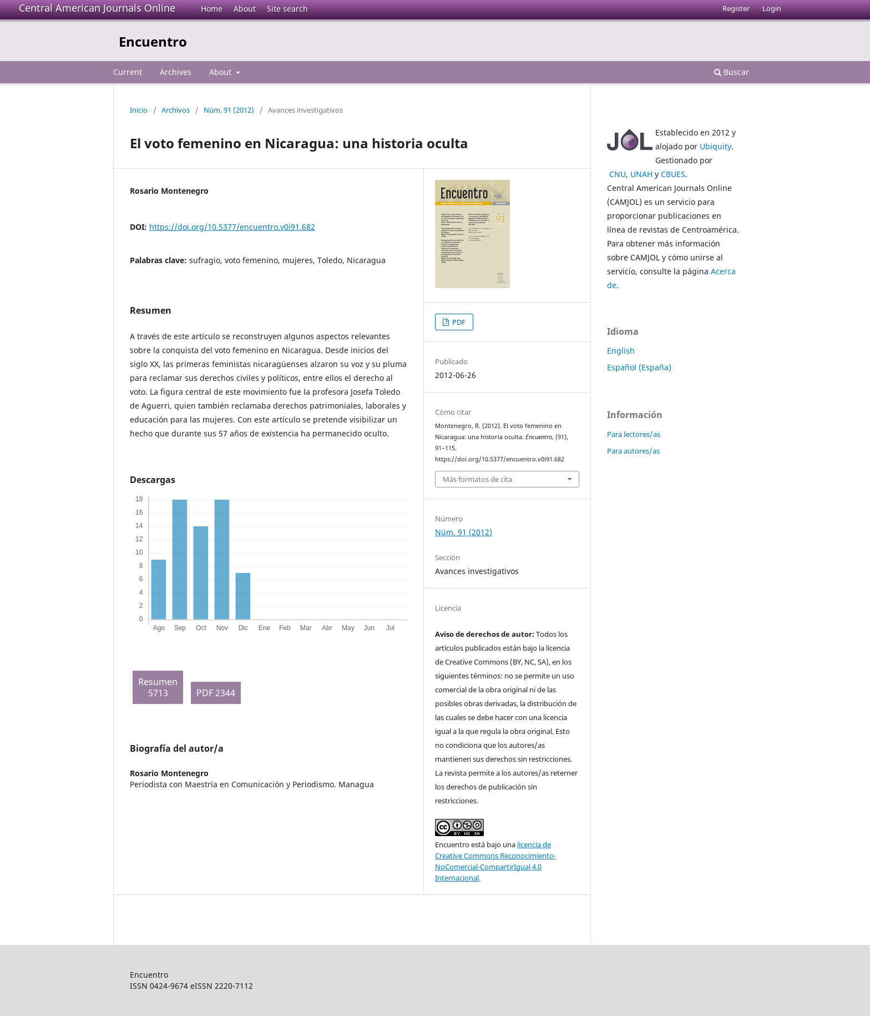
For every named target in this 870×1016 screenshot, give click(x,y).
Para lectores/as (633, 434)
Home (211, 8)
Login (771, 8)
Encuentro (153, 41)
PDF (458, 322)
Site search (287, 8)
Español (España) (639, 367)
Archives (175, 72)
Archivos (175, 110)
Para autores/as (633, 451)
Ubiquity (715, 146)
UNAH (641, 174)
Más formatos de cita (477, 479)
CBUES (673, 174)
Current (127, 72)
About (245, 8)
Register (736, 8)
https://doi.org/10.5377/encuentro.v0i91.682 (232, 227)
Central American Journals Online (97, 7)
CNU (617, 174)
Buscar (731, 72)
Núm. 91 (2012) (229, 110)
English (621, 350)
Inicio (139, 110)
